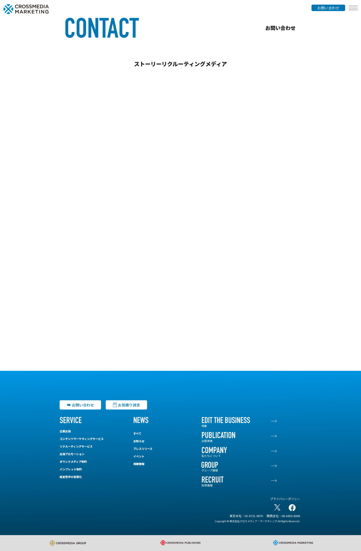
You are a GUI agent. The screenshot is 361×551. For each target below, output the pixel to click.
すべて (137, 433)
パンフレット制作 (71, 469)
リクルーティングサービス (76, 446)
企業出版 (65, 431)
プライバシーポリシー (285, 499)
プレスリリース (142, 449)
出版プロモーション (72, 454)
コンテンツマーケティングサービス (82, 439)
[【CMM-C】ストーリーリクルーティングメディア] (180, 221)
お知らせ (138, 441)
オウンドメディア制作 (73, 461)
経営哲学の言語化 (71, 477)
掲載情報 (138, 464)
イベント (138, 456)
